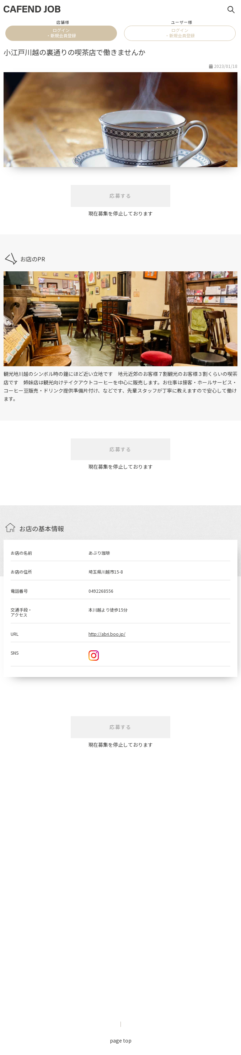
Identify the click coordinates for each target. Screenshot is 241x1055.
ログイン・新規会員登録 (61, 32)
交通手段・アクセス (21, 612)
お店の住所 (21, 572)
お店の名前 (21, 553)
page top (121, 1040)
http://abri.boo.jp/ (107, 634)
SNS (14, 653)
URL (14, 634)
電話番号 (19, 591)
